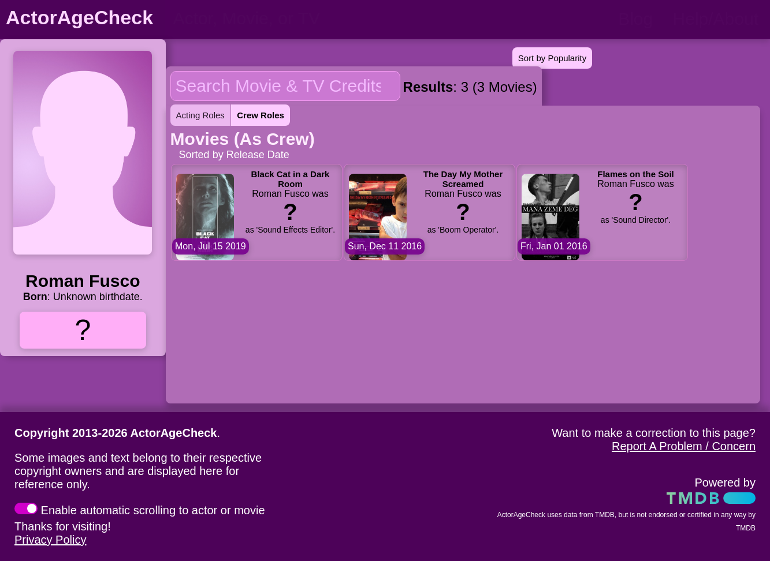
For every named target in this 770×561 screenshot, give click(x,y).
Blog (635, 18)
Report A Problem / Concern (684, 446)
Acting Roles (200, 115)
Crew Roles (260, 115)
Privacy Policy (50, 539)
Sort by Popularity (552, 58)
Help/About (715, 18)
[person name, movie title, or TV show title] (287, 18)
